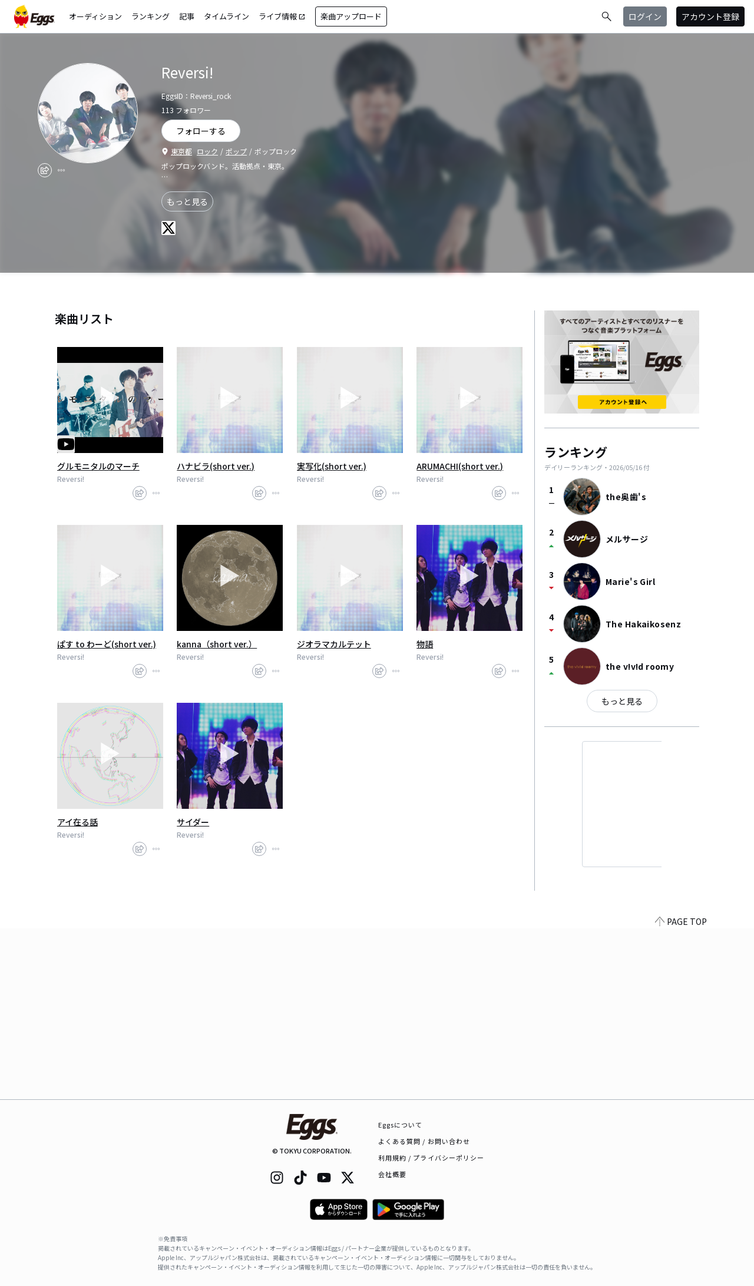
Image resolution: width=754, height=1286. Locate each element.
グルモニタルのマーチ (98, 466)
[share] (45, 170)
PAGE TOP (681, 1092)
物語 (424, 644)
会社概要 (392, 1174)
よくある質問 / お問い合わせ (424, 1141)
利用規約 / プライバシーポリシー (431, 1157)
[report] (61, 170)
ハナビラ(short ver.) (215, 466)
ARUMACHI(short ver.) (459, 466)
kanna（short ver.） (217, 644)
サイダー (193, 822)
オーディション (95, 16)
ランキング (150, 16)
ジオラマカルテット (334, 644)
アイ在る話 (77, 822)
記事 (186, 16)
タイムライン (226, 16)
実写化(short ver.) (331, 466)
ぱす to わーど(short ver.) (106, 644)
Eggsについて (400, 1124)
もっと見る (187, 201)
